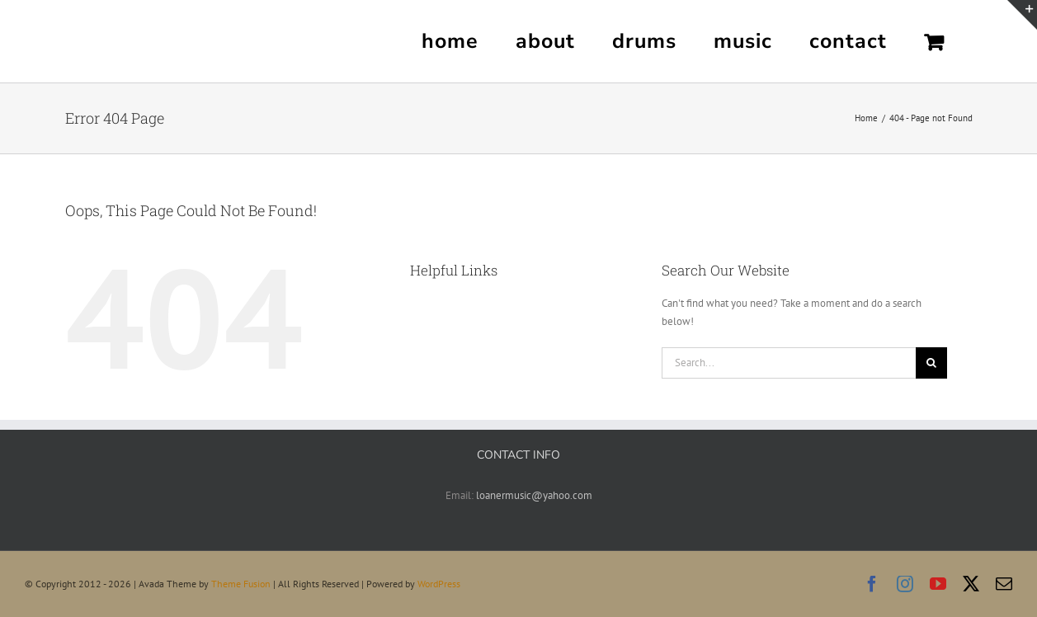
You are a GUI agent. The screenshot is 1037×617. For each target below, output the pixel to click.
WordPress (438, 583)
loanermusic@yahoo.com (534, 495)
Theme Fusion (241, 583)
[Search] (931, 363)
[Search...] (789, 363)
